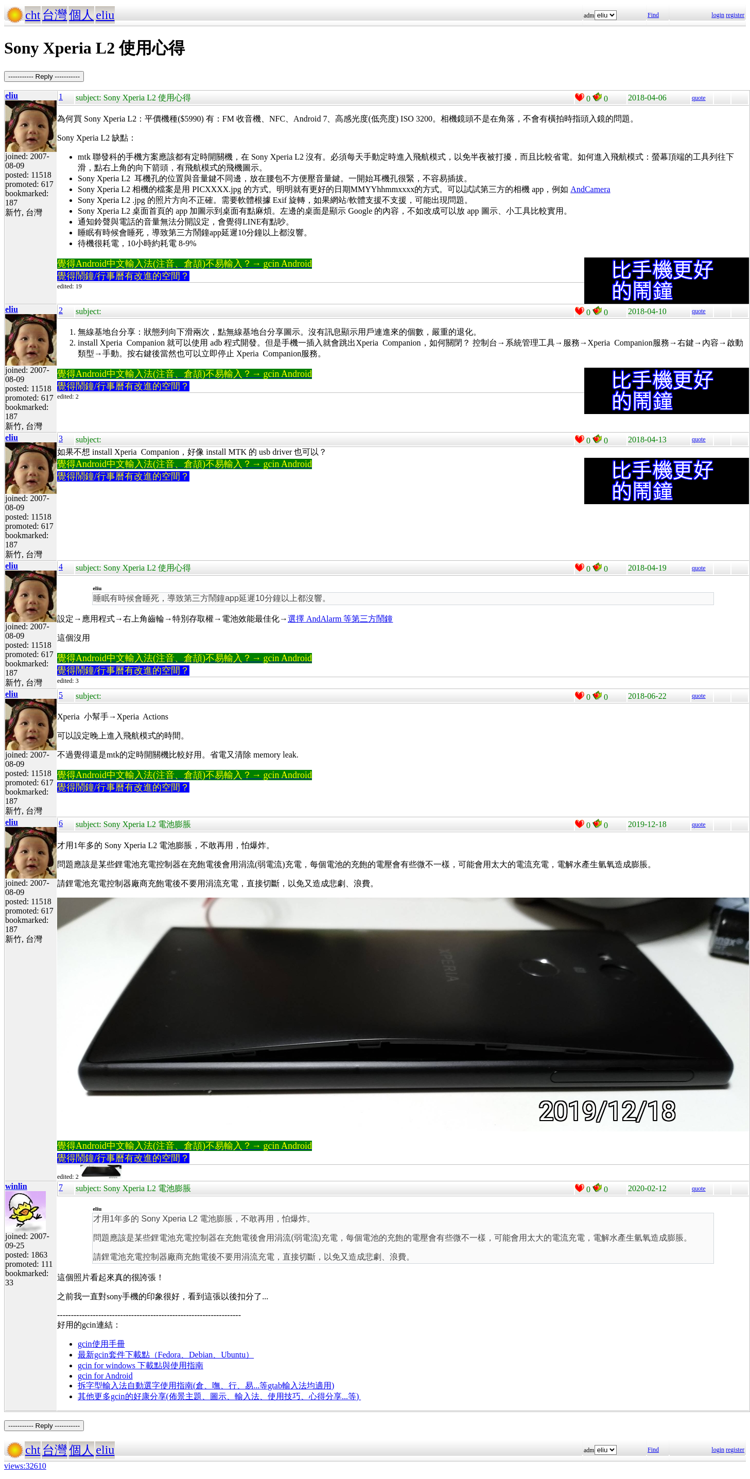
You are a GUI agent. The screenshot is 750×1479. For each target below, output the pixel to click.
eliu (105, 15)
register (735, 15)
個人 (81, 15)
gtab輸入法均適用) (301, 1385)
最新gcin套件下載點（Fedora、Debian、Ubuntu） (166, 1354)
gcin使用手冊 (101, 1343)
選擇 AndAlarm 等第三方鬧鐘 (340, 618)
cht (32, 15)
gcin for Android (105, 1375)
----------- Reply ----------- (44, 76)
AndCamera (590, 189)
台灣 (54, 15)
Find (653, 15)
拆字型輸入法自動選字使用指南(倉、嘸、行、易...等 (173, 1385)
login (717, 15)
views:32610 (25, 1465)
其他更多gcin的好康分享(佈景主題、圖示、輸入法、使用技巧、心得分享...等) (219, 1396)
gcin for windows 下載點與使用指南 (140, 1365)
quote (699, 97)
